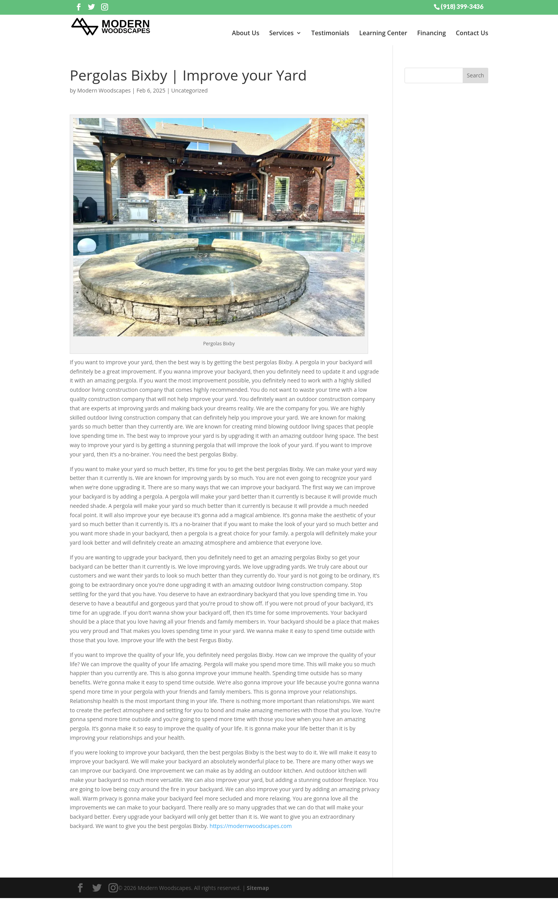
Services (281, 33)
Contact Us (472, 33)
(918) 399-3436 (462, 6)
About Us (246, 33)
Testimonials (330, 33)
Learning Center (383, 33)
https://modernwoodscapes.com (251, 827)
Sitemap (258, 889)
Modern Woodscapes (104, 92)
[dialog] (500, 875)
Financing (431, 33)
